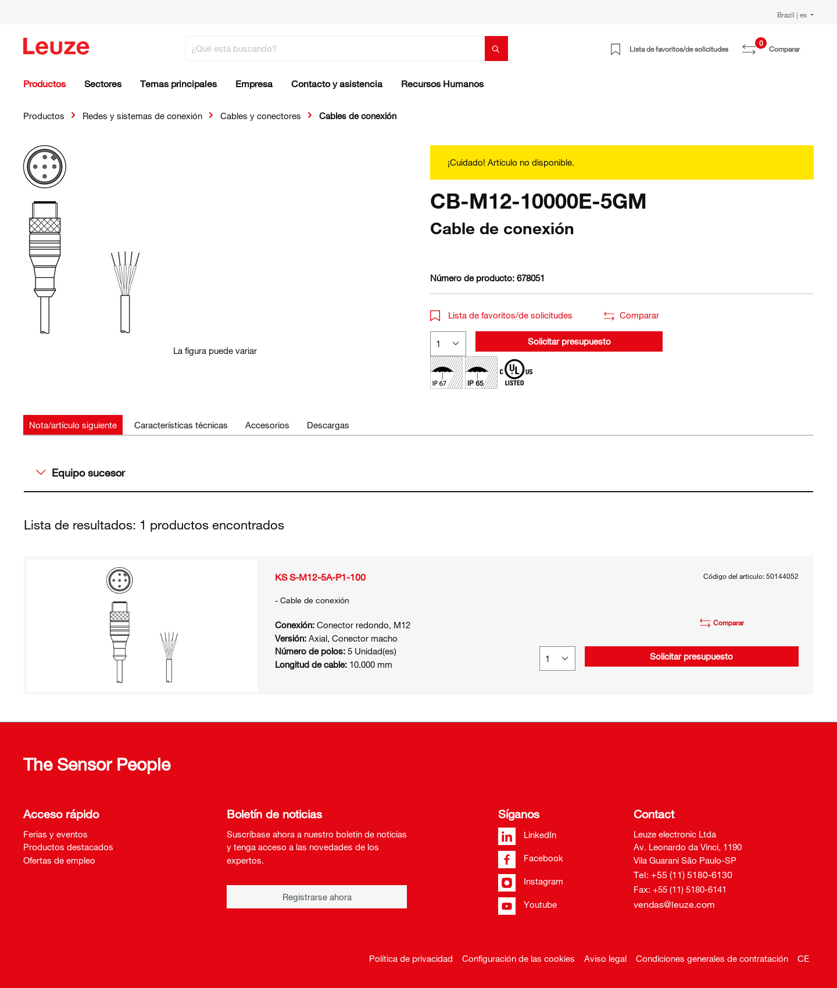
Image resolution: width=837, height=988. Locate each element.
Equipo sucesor (80, 472)
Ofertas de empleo (59, 860)
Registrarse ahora (317, 897)
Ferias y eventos (55, 834)
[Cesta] (807, 45)
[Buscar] (496, 48)
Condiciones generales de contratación (712, 958)
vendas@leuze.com (674, 904)
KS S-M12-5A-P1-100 (320, 577)
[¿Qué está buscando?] (335, 48)
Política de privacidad (411, 958)
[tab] (73, 425)
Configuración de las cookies (518, 958)
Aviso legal (605, 958)
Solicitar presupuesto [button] (569, 341)
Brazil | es (793, 14)
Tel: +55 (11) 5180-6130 (683, 874)
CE (803, 958)
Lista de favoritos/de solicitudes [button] (501, 315)
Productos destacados (68, 847)
